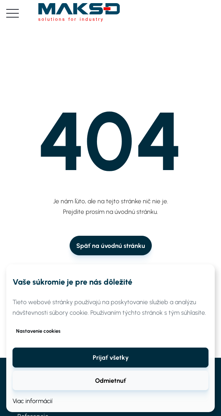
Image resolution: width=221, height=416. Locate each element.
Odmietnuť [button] (110, 380)
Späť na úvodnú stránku (110, 245)
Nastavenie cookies (38, 331)
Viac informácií (32, 401)
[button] (110, 357)
